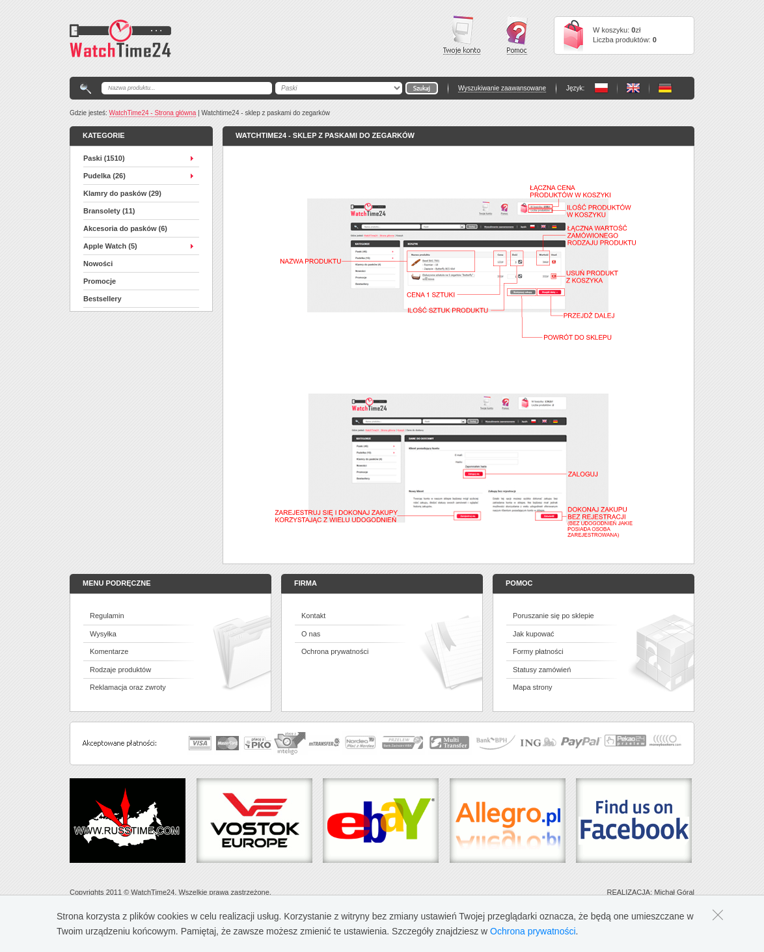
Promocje (99, 281)
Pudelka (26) (104, 176)
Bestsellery (102, 299)
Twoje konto (461, 35)
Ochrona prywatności (334, 651)
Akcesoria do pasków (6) (125, 228)
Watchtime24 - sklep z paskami (120, 38)
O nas (310, 634)
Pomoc (517, 35)
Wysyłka (103, 634)
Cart (573, 35)
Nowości (98, 263)
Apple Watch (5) (110, 246)
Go (421, 88)
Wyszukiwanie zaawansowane (502, 88)
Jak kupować (533, 634)
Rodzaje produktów (120, 669)
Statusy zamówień (542, 669)
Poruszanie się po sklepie (553, 615)
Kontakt (313, 615)
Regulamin (107, 615)
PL (601, 88)
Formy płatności (538, 651)
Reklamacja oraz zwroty (128, 687)
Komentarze (109, 651)
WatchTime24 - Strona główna (153, 112)
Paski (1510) (104, 158)
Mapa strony (533, 687)
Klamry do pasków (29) (122, 193)
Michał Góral (674, 892)
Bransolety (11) (109, 211)
